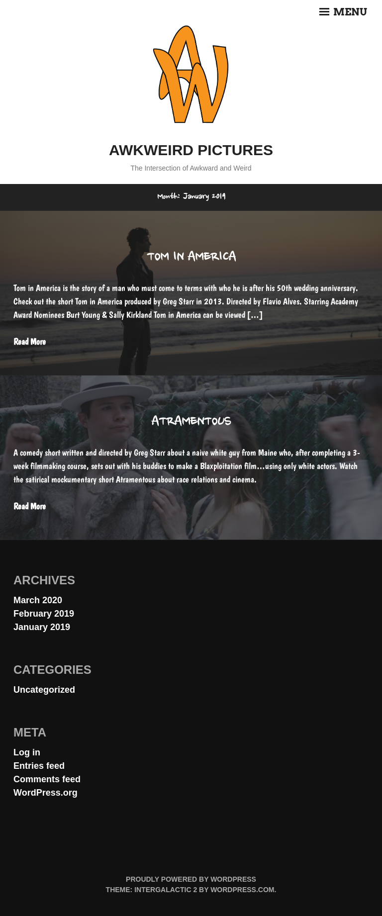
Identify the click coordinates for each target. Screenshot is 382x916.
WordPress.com (242, 890)
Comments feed (47, 779)
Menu (343, 12)
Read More (29, 341)
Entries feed (39, 766)
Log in (26, 752)
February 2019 (43, 614)
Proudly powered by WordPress (191, 879)
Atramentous (191, 422)
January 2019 (41, 627)
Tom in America (191, 257)
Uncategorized (44, 690)
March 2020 (37, 600)
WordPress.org (45, 793)
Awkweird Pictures (191, 150)
